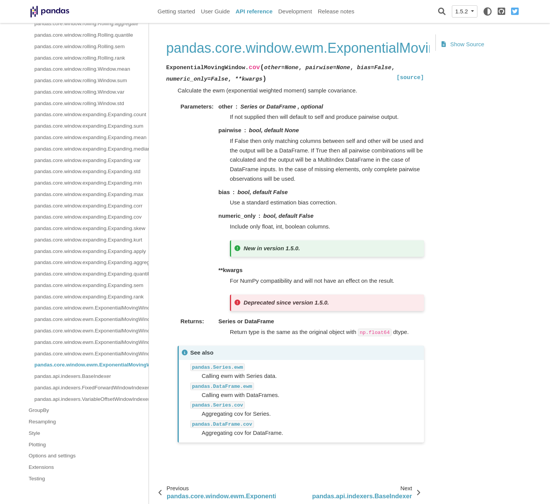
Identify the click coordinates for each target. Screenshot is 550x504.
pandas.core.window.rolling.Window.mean (82, 69)
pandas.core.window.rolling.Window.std (79, 103)
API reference (254, 11)
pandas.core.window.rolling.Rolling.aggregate (86, 23)
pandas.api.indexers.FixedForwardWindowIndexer (91, 388)
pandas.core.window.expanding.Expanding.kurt (88, 240)
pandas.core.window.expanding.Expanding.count (90, 114)
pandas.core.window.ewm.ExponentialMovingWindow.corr (91, 354)
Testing (37, 478)
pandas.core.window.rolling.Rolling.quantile (83, 35)
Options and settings (52, 456)
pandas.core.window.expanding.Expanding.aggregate (91, 262)
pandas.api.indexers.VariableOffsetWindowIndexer (91, 399)
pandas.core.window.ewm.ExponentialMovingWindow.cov (91, 365)
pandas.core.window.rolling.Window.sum (80, 80)
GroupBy (39, 410)
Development (295, 11)
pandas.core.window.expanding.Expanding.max (88, 194)
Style (34, 433)
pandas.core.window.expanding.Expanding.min (88, 183)
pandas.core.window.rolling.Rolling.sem (79, 46)
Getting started (176, 11)
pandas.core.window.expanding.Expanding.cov (88, 217)
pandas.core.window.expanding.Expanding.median (91, 149)
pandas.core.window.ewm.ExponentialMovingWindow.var (91, 342)
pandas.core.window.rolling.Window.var (79, 92)
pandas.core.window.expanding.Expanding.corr (88, 206)
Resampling (42, 422)
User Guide (215, 11)
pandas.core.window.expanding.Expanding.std (87, 171)
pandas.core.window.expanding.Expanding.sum (88, 126)
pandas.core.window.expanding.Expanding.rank (89, 297)
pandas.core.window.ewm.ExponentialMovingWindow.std (91, 331)
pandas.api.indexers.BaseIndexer (72, 376)
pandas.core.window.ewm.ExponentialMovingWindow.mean (91, 308)
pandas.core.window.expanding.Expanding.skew (89, 228)
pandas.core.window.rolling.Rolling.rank (79, 58)
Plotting (37, 444)
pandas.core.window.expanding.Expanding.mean (90, 137)
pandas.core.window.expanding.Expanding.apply (90, 251)
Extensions (41, 467)
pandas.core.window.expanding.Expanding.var (87, 160)
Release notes (336, 11)
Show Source (463, 44)
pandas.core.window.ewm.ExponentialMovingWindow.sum (91, 319)
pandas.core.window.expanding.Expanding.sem (88, 285)
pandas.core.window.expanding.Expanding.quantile (91, 274)
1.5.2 (462, 11)
